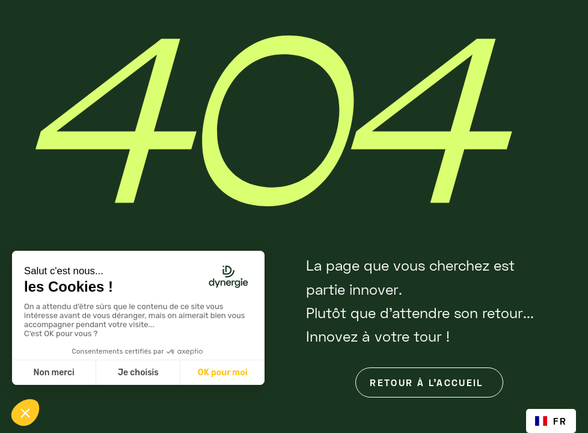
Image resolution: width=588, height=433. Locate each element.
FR (551, 420)
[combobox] (551, 421)
